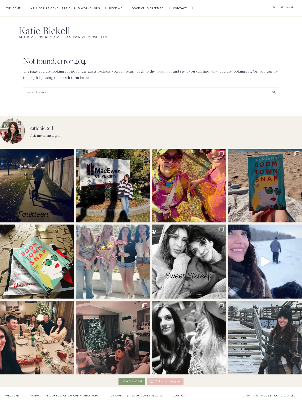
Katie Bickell (284, 395)
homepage (164, 71)
